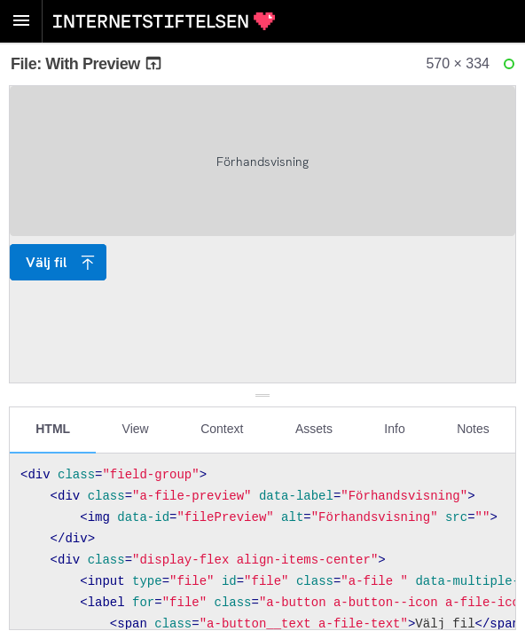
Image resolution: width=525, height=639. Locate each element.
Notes (473, 429)
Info (394, 429)
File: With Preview (87, 64)
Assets (314, 429)
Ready (511, 68)
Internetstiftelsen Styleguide (164, 21)
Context (221, 429)
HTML (52, 429)
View (135, 429)
